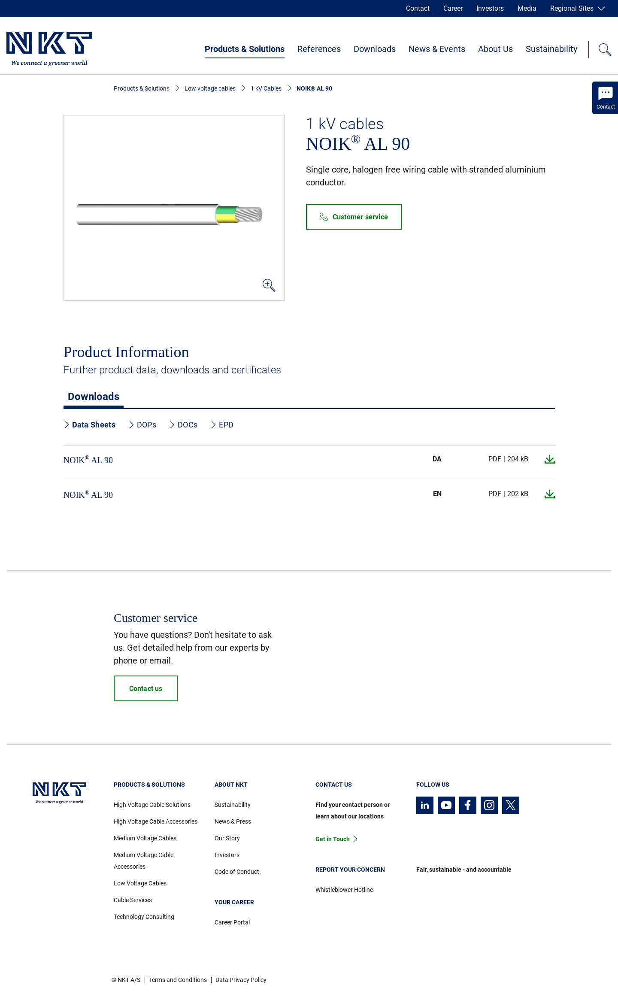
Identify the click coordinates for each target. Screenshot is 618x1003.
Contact (418, 8)
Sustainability (551, 49)
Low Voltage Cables (140, 883)
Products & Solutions (245, 49)
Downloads (375, 49)
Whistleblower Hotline (344, 889)
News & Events (437, 49)
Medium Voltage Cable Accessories (143, 860)
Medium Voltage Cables (145, 838)
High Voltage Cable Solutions (152, 804)
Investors (490, 8)
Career (453, 8)
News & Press (233, 821)
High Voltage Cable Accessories (155, 821)
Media (527, 8)
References (319, 49)
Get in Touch (332, 839)
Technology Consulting (144, 916)
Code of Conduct (237, 871)
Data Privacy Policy (241, 979)
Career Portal (232, 922)
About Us (495, 49)
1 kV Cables (266, 88)
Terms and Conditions (178, 979)
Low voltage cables (210, 88)
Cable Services (133, 900)
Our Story (227, 838)
